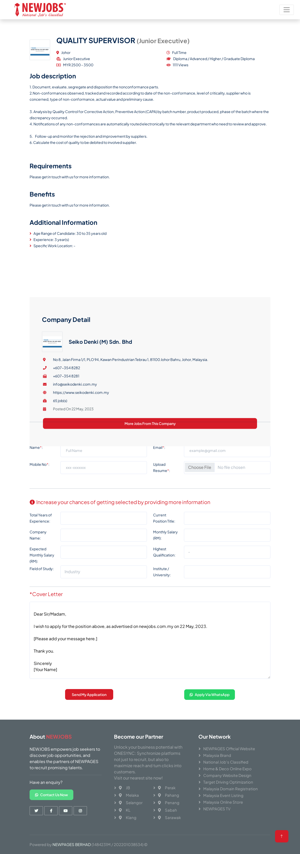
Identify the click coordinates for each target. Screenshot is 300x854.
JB (124, 787)
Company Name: (38, 537)
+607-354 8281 (66, 460)
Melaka (129, 795)
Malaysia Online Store (223, 802)
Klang (127, 817)
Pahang (168, 795)
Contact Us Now (51, 794)
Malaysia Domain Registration (230, 788)
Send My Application (89, 697)
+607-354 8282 (66, 452)
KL (124, 809)
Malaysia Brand (217, 755)
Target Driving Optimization (228, 781)
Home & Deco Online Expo (227, 768)
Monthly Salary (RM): (165, 537)
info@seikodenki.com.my (75, 468)
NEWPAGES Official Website (229, 748)
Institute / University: (162, 574)
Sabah (167, 809)
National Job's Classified (225, 761)
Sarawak (169, 817)
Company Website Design (227, 775)
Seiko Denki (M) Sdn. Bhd (100, 426)
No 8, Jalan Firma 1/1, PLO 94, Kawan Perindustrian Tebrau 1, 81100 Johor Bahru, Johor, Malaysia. (130, 444)
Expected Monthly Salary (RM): (42, 557)
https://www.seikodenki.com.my (81, 477)
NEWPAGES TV (217, 808)
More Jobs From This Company (150, 508)
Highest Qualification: (164, 554)
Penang (168, 802)
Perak (166, 787)
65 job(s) (60, 485)
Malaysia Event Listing (223, 795)
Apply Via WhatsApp (210, 697)
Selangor (131, 802)
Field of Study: (42, 571)
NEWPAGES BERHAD (71, 844)
